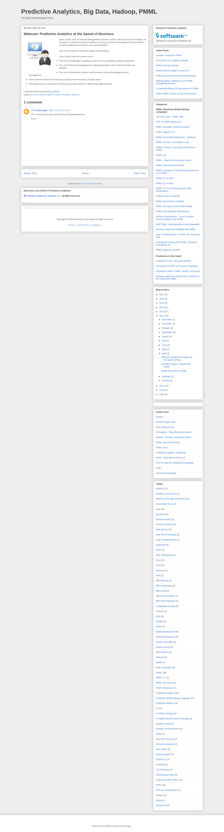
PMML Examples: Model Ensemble (173, 127)
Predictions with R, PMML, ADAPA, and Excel (178, 271)
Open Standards (164, 667)
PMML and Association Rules (170, 165)
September (167, 332)
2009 (162, 394)
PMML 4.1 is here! (164, 183)
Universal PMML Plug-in (167, 780)
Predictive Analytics (62, 94)
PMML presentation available (170, 201)
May (164, 349)
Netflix (159, 662)
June (164, 345)
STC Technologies (39, 110)
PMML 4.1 (161, 677)
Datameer (160, 545)
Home (85, 173)
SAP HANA (161, 749)
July (164, 340)
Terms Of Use (83, 225)
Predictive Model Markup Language (173, 698)
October (166, 328)
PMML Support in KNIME (168, 250)
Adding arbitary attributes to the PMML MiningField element (174, 82)
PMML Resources (164, 688)
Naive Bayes (162, 652)
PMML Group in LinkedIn (168, 196)
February (166, 376)
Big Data (160, 514)
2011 (162, 386)
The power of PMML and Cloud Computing (176, 266)
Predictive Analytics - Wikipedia (171, 452)
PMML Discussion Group (168, 442)
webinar (76, 94)
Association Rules (164, 504)
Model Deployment (165, 631)
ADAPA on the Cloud (166, 494)
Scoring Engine (163, 754)
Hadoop (159, 570)
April (164, 353)
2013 (162, 311)
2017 (162, 294)
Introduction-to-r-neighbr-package (172, 60)
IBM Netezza (162, 580)
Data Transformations (166, 540)
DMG (158, 550)
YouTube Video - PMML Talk (169, 116)
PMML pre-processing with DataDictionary (176, 75)
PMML (49, 94)
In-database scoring (165, 606)
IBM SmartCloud (164, 585)
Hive (158, 575)
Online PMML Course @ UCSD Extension (176, 93)
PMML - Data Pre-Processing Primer (173, 160)
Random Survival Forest (167, 728)
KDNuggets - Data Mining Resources (174, 432)
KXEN (159, 626)
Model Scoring (163, 647)
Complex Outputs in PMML (169, 55)
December (167, 319)
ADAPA (159, 417)
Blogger (127, 826)
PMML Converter (164, 683)
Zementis (160, 805)
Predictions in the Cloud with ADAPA (173, 261)
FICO (158, 565)
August (165, 336)
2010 (162, 390)
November (167, 323)
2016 (162, 299)
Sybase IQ (161, 759)
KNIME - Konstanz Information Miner (173, 437)
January (166, 380)
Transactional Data (165, 775)
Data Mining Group (165, 427)
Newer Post (30, 173)
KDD (158, 616)
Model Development (165, 637)
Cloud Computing (164, 524)
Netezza (160, 657)
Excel (158, 560)
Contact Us (96, 225)
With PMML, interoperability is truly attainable (177, 224)
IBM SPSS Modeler (165, 596)
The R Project (162, 769)
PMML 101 (161, 155)
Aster (158, 509)
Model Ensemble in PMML (174, 371)
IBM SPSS (161, 591)
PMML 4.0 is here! (164, 178)
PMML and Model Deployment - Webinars (176, 137)
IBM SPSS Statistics (165, 601)
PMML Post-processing (167, 65)
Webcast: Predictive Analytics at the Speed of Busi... (176, 358)
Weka (158, 800)
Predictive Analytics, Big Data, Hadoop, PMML (89, 11)
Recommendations (165, 744)
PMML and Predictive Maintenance (173, 211)
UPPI (158, 468)
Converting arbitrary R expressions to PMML (177, 88)
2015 (162, 303)
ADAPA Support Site (166, 422)
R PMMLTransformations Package (172, 718)
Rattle (159, 734)
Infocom (160, 611)
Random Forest (163, 723)
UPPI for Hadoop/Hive (166, 790)
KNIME (159, 621)
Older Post (140, 173)
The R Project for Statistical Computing (174, 463)
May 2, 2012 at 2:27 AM (59, 110)
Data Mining (162, 529)
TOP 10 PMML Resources (168, 122)
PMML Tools (162, 447)
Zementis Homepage (166, 473)
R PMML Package (164, 713)
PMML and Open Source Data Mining (174, 206)
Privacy (71, 225)
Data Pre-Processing (166, 534)
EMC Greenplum (164, 555)
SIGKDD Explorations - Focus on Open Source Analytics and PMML (175, 217)
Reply (33, 118)
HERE (66, 50)
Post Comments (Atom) (91, 183)
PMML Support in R (165, 132)
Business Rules (38, 94)
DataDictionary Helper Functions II (172, 70)
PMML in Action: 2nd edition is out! (172, 142)
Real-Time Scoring (165, 739)
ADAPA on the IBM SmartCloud (171, 499)
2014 (162, 307)
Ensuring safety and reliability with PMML (176, 229)
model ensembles (164, 642)
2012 (162, 316)
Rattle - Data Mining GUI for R (170, 457)
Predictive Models (164, 703)
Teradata (160, 764)
